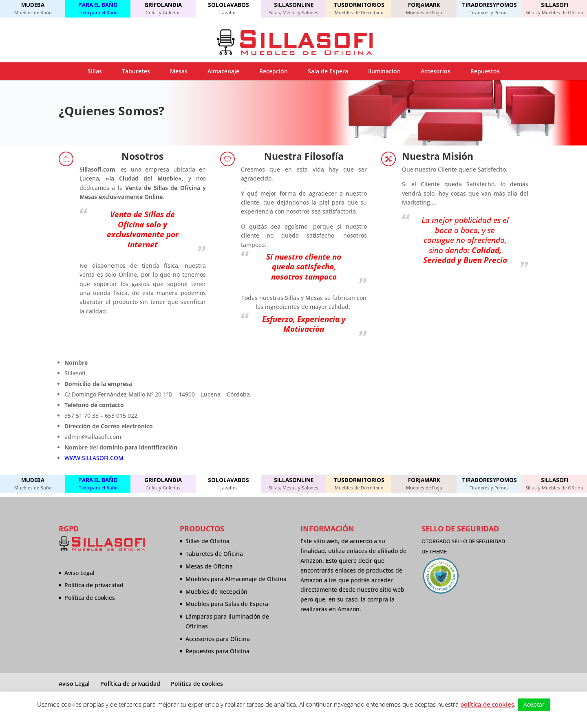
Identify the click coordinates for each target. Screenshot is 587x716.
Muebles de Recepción (216, 591)
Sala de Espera (328, 71)
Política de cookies (89, 597)
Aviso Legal (79, 573)
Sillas (95, 71)
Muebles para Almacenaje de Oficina (236, 579)
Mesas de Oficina (209, 566)
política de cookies (487, 704)
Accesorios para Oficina (217, 639)
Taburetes (136, 71)
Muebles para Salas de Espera (226, 604)
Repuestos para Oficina (217, 651)
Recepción (273, 71)
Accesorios (435, 71)
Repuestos (485, 71)
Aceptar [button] (534, 704)
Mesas (179, 71)
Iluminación (384, 71)
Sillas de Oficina (207, 541)
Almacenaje (223, 71)
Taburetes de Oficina (214, 553)
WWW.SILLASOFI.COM (94, 458)
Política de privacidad (94, 585)
